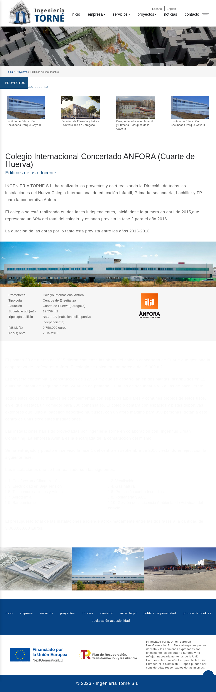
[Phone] (197, 5)
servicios (120, 14)
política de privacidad (159, 613)
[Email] (186, 5)
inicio (75, 14)
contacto (192, 14)
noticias (170, 14)
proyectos (146, 14)
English (171, 8)
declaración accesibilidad (111, 620)
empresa (95, 14)
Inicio (10, 71)
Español (157, 8)
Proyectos (21, 71)
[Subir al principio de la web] (208, 675)
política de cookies (197, 613)
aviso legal (128, 613)
